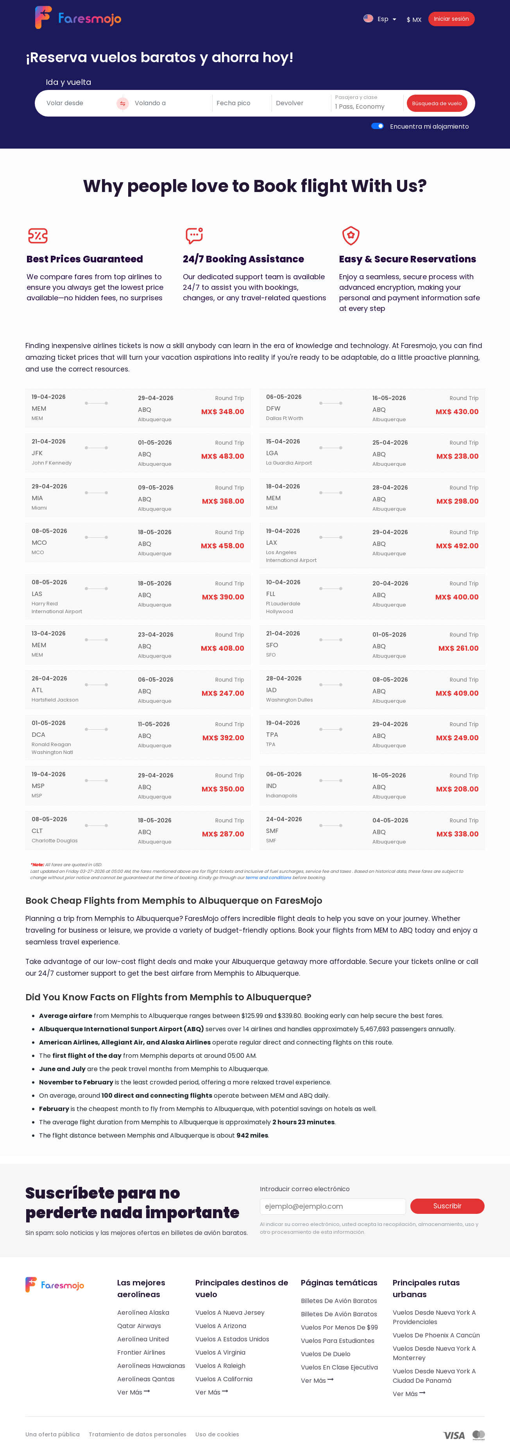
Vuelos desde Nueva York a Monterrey (434, 1353)
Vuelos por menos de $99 (339, 1327)
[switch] (377, 126)
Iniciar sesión (451, 19)
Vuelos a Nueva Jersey (230, 1312)
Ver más (133, 1392)
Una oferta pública (52, 1434)
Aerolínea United (143, 1339)
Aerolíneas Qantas (146, 1379)
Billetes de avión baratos (339, 1300)
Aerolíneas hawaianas (151, 1365)
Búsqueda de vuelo (437, 103)
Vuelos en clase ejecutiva (339, 1367)
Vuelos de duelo (326, 1354)
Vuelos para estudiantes (337, 1340)
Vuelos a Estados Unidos (232, 1339)
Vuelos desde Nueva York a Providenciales (434, 1317)
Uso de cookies (217, 1434)
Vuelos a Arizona (220, 1325)
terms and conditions (268, 877)
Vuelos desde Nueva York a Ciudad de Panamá (434, 1376)
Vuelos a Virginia (220, 1352)
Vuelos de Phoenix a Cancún (436, 1335)
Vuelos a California (223, 1379)
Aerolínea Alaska (143, 1312)
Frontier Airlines (141, 1352)
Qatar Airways (139, 1325)
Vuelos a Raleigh (220, 1365)
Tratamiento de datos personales (137, 1434)
